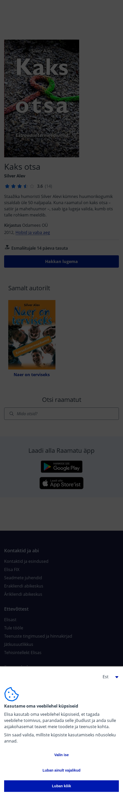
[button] (108, 677)
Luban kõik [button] (61, 786)
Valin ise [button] (61, 755)
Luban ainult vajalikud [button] (61, 770)
